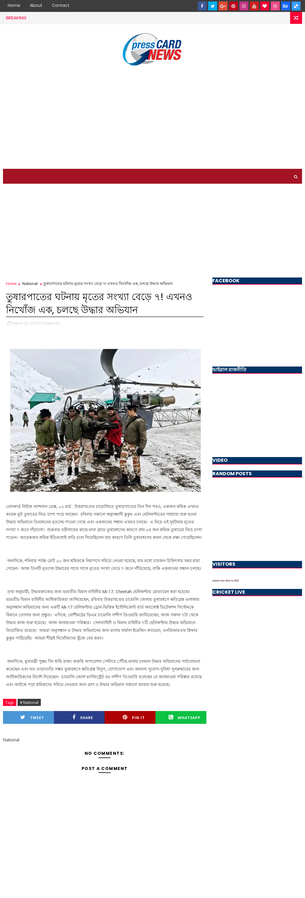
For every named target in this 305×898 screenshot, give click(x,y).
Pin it (134, 717)
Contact (60, 5)
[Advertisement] (152, 118)
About (36, 5)
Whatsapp (184, 717)
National (30, 283)
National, (52, 323)
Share (82, 717)
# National (29, 702)
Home (14, 5)
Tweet (32, 717)
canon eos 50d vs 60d (225, 580)
